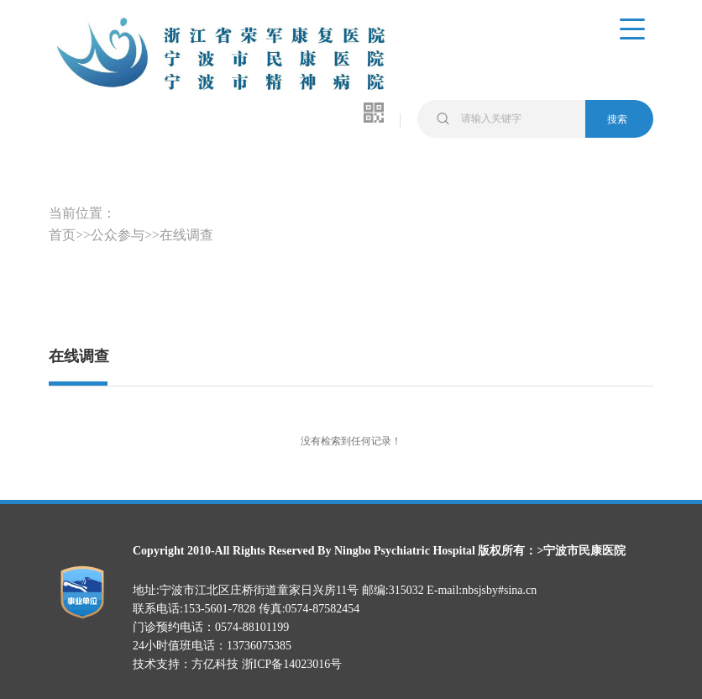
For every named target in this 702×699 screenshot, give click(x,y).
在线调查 (186, 235)
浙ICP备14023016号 (292, 664)
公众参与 (117, 235)
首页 (62, 235)
